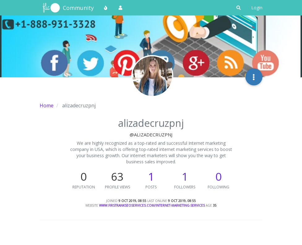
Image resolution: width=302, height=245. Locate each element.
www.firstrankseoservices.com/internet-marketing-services (152, 205)
